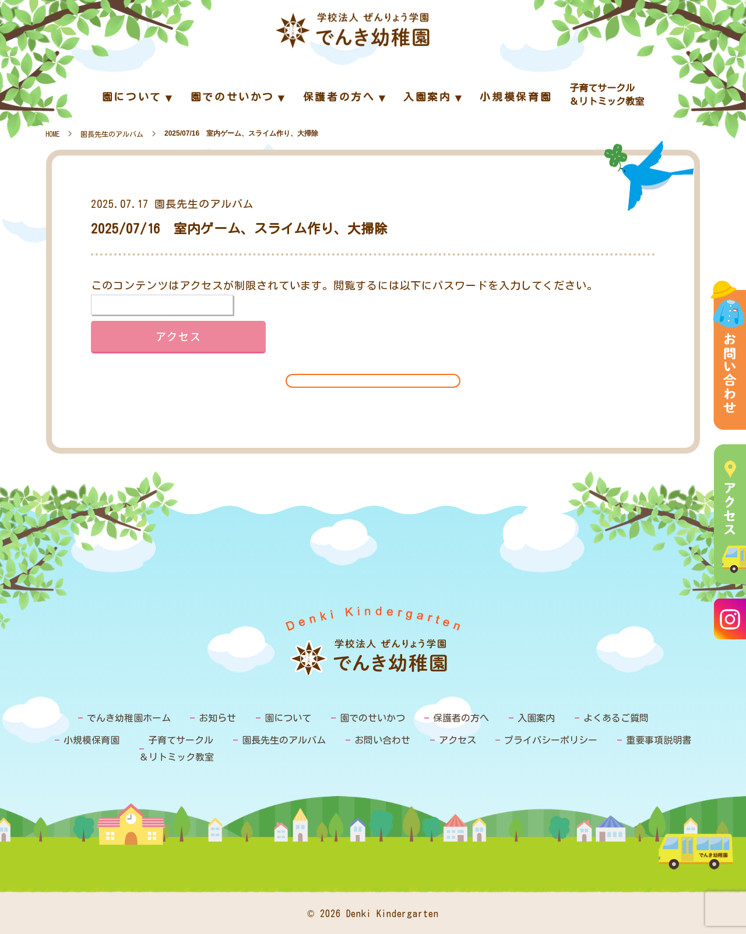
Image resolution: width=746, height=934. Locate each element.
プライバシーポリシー (550, 740)
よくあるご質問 (616, 718)
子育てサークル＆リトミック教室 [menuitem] (606, 94)
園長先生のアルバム (111, 133)
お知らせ (217, 718)
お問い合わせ (382, 740)
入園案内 (536, 718)
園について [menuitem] (132, 97)
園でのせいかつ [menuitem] (233, 97)
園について (288, 718)
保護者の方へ (461, 718)
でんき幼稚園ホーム (129, 718)
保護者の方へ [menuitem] (339, 97)
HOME (52, 133)
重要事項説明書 (658, 740)
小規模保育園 (91, 740)
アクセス (457, 740)
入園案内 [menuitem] (427, 97)
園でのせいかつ (372, 718)
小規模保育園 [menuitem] (516, 97)
